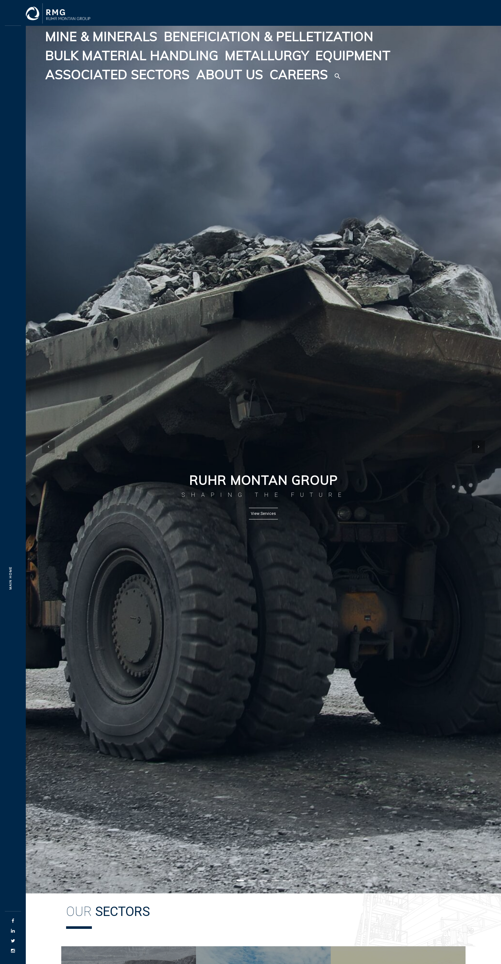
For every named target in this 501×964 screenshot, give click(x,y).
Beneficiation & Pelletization (268, 36)
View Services (263, 513)
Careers (299, 75)
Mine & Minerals (101, 36)
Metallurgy (267, 56)
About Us (229, 75)
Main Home (10, 578)
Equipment (352, 56)
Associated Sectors (117, 75)
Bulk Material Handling (131, 56)
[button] (337, 74)
